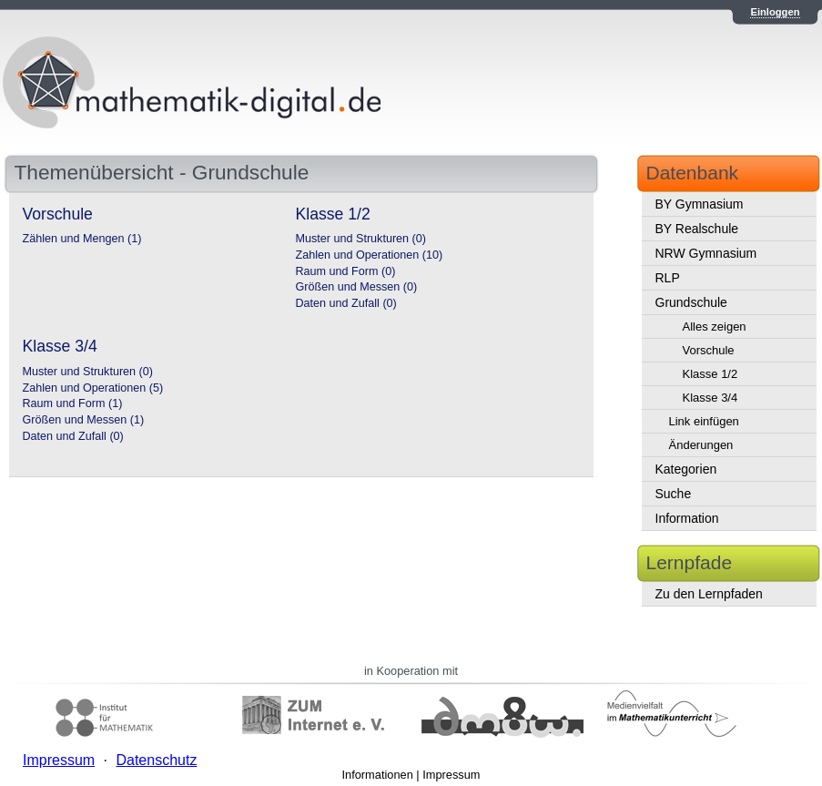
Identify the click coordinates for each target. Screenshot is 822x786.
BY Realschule (697, 228)
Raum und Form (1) (73, 403)
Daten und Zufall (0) (346, 303)
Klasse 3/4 (710, 397)
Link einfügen (704, 421)
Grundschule (691, 302)
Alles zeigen (714, 326)
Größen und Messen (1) (84, 419)
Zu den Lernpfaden (709, 594)
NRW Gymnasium (706, 253)
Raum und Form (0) (346, 271)
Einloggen (774, 11)
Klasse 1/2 (710, 374)
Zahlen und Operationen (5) (93, 388)
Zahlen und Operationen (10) (369, 255)
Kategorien (686, 469)
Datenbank (692, 172)
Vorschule (709, 350)
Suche (673, 493)
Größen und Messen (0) (357, 287)
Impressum (451, 774)
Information (687, 518)
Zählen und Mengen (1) (82, 238)
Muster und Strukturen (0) (361, 238)
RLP (667, 278)
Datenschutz (156, 760)
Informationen (377, 774)
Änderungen (701, 445)
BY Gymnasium (699, 204)
